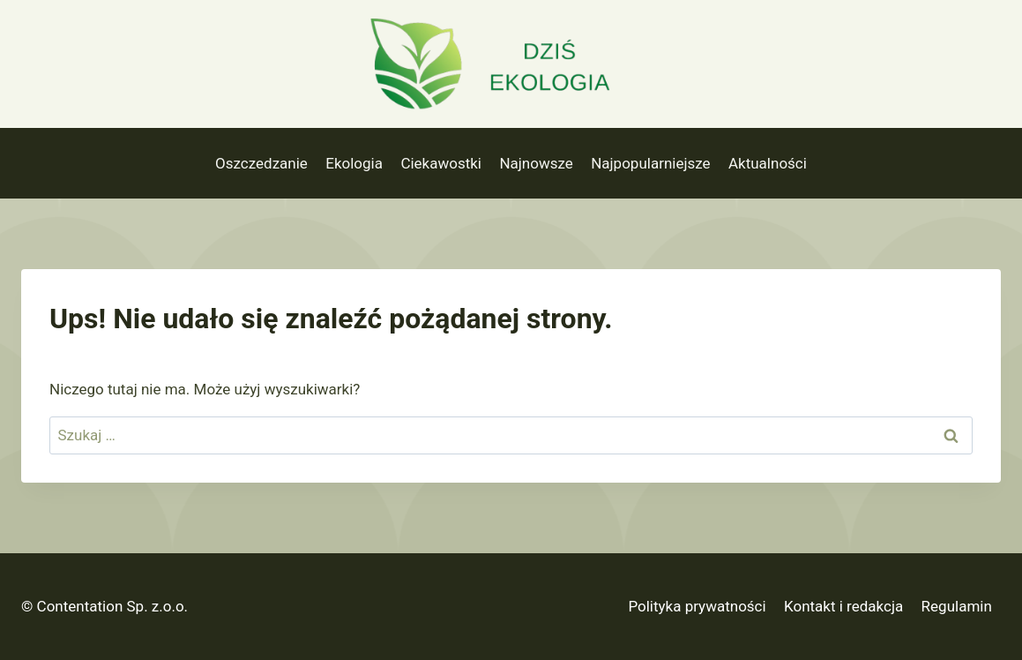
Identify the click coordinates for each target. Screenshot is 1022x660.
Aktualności (767, 163)
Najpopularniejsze (650, 163)
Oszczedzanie (261, 163)
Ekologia (354, 163)
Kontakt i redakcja (843, 606)
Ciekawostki (440, 163)
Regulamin (956, 606)
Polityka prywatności (696, 606)
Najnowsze (535, 163)
